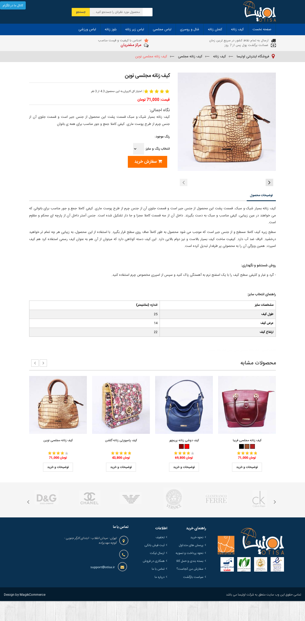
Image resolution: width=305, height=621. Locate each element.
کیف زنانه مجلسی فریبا (247, 460)
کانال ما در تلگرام (13, 5)
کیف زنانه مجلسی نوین (58, 460)
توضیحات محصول (261, 215)
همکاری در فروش (154, 581)
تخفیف (160, 557)
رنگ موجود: (162, 136)
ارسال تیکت (157, 573)
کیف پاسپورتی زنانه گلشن (121, 460)
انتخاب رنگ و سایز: (151, 149)
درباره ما (160, 597)
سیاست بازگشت (193, 597)
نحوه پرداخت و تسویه (189, 573)
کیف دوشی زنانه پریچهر (184, 460)
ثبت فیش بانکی (154, 565)
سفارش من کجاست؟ (189, 589)
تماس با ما (158, 589)
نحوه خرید (196, 557)
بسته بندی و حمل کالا (189, 581)
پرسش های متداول (191, 565)
